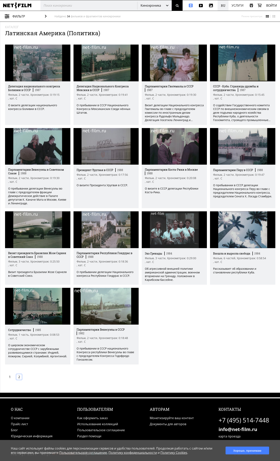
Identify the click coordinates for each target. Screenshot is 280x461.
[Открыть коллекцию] (251, 5)
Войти (271, 5)
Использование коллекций (97, 424)
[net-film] (18, 5)
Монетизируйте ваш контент (172, 418)
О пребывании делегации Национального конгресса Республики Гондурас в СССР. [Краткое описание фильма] (104, 274)
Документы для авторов (168, 424)
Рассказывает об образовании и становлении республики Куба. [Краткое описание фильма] (234, 270)
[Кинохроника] (189, 5)
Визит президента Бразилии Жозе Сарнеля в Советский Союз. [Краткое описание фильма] (37, 274)
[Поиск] (177, 5)
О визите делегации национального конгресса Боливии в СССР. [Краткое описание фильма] (32, 107)
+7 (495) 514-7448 (244, 420)
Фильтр (28, 16)
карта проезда (230, 436)
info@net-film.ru (238, 429)
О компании (20, 418)
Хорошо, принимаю (247, 450)
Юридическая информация (31, 436)
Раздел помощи (89, 436)
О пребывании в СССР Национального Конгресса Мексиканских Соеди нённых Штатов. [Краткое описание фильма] (103, 108)
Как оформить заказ (92, 418)
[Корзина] (260, 5)
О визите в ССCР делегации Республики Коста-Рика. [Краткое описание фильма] (171, 190)
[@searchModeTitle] (87, 5)
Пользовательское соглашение (101, 430)
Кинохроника (151, 5)
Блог (14, 430)
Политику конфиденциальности (132, 452)
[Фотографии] (212, 5)
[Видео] (201, 5)
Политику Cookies (173, 452)
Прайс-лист (19, 424)
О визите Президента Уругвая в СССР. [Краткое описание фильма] (102, 185)
